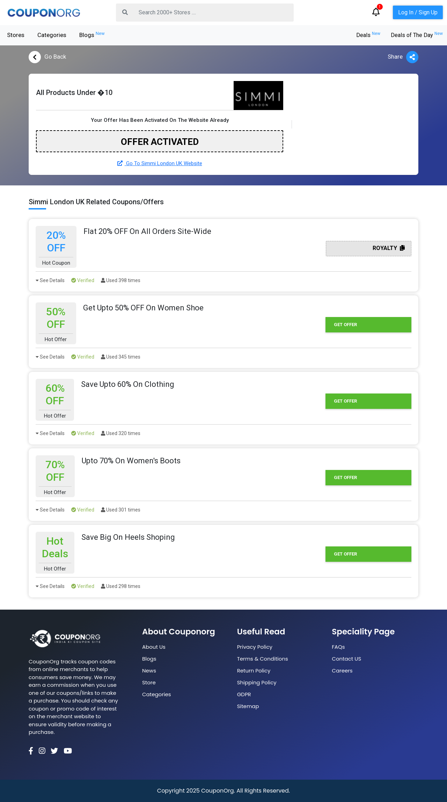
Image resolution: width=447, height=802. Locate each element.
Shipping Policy (257, 682)
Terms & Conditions (262, 658)
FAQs (338, 646)
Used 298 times (120, 586)
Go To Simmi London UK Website (159, 163)
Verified (82, 280)
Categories (51, 34)
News (149, 670)
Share (403, 57)
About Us (154, 646)
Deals (368, 35)
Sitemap (248, 706)
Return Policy (254, 670)
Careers (342, 670)
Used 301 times (120, 510)
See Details (50, 280)
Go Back (47, 57)
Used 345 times (120, 357)
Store (149, 682)
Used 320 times (120, 433)
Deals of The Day (417, 35)
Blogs (92, 34)
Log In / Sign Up (418, 12)
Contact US (346, 658)
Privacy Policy (254, 646)
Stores (15, 34)
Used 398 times (120, 280)
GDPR (244, 694)
